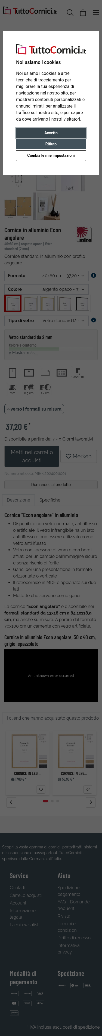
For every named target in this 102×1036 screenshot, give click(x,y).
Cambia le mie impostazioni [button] (51, 155)
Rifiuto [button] (51, 144)
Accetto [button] (51, 133)
